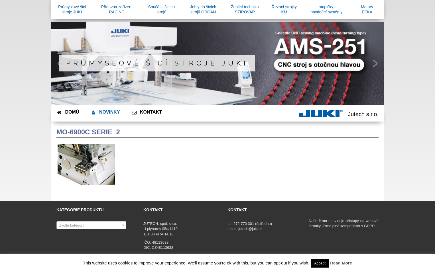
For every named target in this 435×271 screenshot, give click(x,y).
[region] (217, 63)
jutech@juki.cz (250, 229)
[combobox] (91, 225)
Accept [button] (320, 263)
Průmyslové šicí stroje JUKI (157, 63)
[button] (59, 63)
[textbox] (91, 225)
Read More (341, 262)
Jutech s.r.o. (363, 114)
